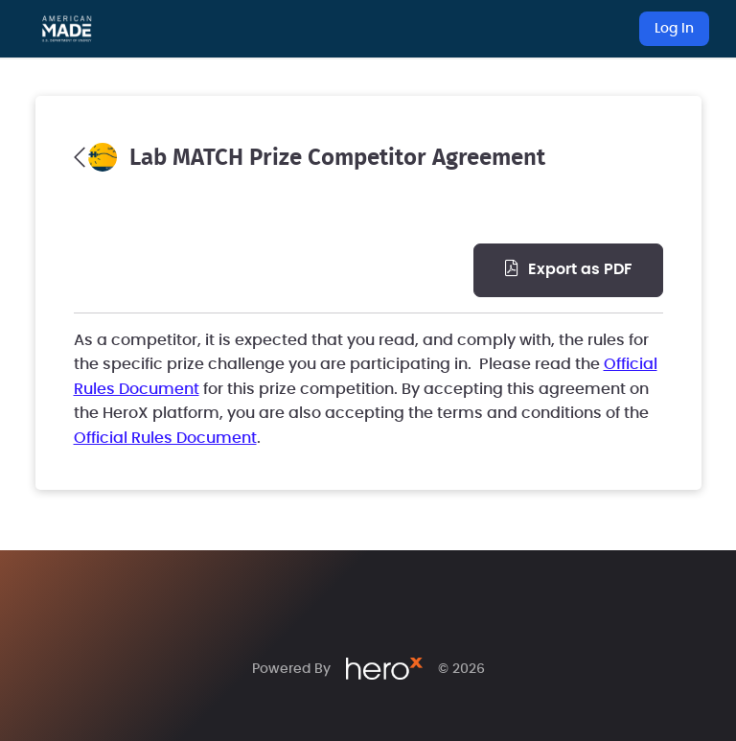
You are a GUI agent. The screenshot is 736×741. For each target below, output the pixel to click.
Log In (674, 28)
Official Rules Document (165, 438)
